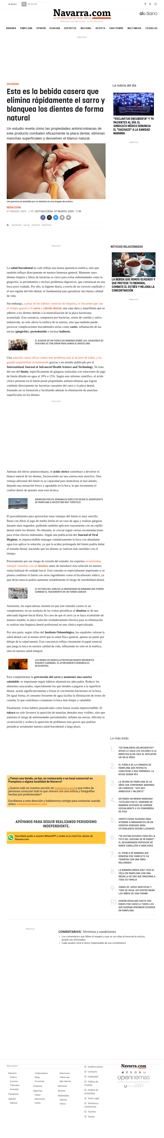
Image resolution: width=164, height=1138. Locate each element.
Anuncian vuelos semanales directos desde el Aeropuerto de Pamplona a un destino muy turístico (69, 500)
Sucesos (14, 1081)
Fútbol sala (65, 1077)
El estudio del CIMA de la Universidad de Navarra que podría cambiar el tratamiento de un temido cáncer (69, 590)
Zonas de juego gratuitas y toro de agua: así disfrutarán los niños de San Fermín (137, 890)
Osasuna (54, 28)
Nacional (86, 28)
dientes (36, 225)
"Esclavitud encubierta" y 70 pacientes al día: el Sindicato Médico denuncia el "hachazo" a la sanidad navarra (133, 126)
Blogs (37, 1077)
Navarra (11, 28)
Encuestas (39, 1081)
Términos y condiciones (99, 932)
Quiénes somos (95, 1066)
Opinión (41, 28)
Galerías (63, 1100)
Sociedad (14, 1089)
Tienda (91, 1116)
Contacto (92, 1071)
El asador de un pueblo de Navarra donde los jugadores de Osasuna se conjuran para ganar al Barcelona (69, 342)
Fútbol (37, 1095)
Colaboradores (41, 1073)
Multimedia (134, 28)
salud (26, 225)
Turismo (92, 1111)
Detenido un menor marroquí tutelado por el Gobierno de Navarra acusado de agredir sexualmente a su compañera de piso (136, 805)
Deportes (70, 28)
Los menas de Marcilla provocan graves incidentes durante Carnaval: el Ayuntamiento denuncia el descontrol (64, 663)
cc (144, 1072)
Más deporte (65, 1081)
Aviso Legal (93, 1098)
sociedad (17, 225)
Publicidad (93, 1076)
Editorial (13, 1103)
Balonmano (65, 1073)
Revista (100, 28)
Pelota (38, 1103)
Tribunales (15, 1085)
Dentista (46, 225)
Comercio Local (65, 788)
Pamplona (26, 28)
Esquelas (151, 28)
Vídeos (63, 1104)
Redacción (14, 207)
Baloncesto (40, 1099)
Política (13, 1077)
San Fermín (116, 28)
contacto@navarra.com (32, 804)
